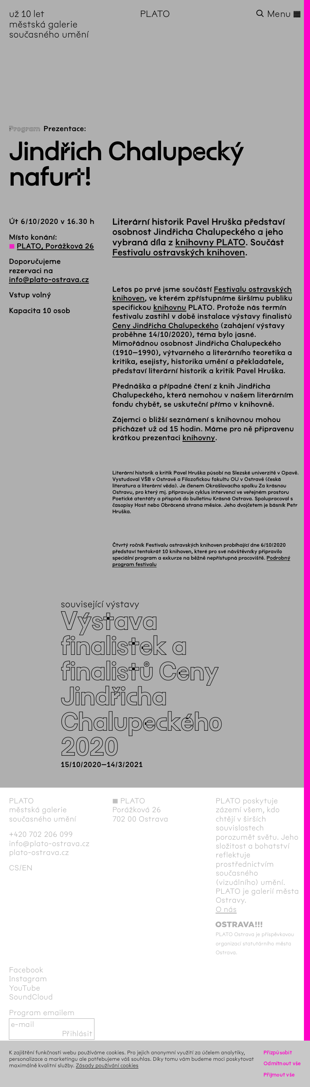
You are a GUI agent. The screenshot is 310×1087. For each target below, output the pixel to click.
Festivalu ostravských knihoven (178, 252)
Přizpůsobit (278, 1052)
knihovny (198, 438)
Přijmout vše (279, 1075)
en (27, 868)
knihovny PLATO (210, 242)
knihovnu (169, 307)
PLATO (155, 14)
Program (24, 129)
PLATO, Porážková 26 (55, 246)
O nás (226, 909)
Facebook (26, 970)
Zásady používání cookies (107, 1065)
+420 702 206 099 (41, 834)
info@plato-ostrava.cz (49, 280)
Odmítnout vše (282, 1063)
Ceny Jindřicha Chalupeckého (165, 326)
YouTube (24, 988)
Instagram (28, 979)
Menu (284, 14)
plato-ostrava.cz (39, 853)
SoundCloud (31, 997)
